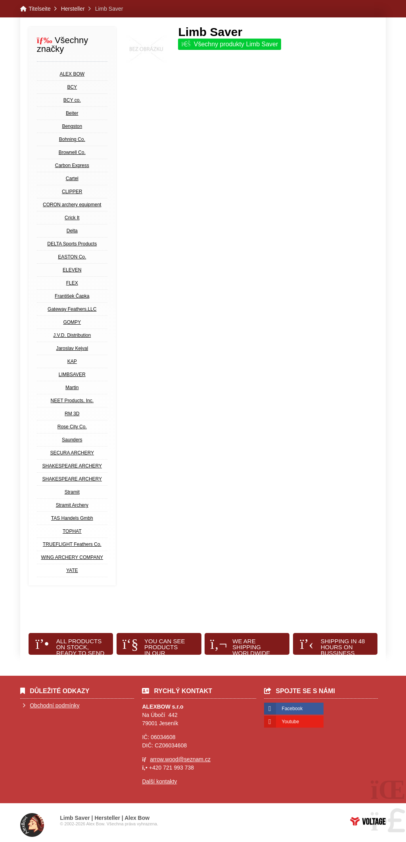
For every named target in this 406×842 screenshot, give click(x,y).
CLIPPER (72, 191)
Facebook (292, 708)
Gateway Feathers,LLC (72, 309)
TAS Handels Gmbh (72, 518)
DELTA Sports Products (72, 244)
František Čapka (72, 296)
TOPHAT (72, 531)
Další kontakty (159, 781)
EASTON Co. (72, 257)
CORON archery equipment (72, 204)
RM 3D (72, 413)
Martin (72, 387)
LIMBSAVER (72, 374)
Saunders (72, 440)
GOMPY (72, 322)
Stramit (72, 492)
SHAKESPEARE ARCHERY (72, 466)
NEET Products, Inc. (72, 400)
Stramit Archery (72, 505)
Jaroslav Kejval (72, 348)
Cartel (72, 178)
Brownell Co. (72, 152)
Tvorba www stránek (368, 821)
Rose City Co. (72, 427)
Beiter (72, 113)
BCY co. (72, 100)
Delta (72, 231)
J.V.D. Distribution (72, 335)
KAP (72, 361)
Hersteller (73, 8)
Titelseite (40, 8)
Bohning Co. (72, 139)
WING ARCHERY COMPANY (72, 557)
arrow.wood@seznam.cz (180, 759)
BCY (72, 87)
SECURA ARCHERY (72, 453)
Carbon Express (72, 165)
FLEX (72, 283)
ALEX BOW (71, 74)
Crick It (72, 217)
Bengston (72, 126)
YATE (72, 570)
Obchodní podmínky (54, 705)
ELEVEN (72, 270)
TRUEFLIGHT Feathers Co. (72, 544)
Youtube (290, 721)
